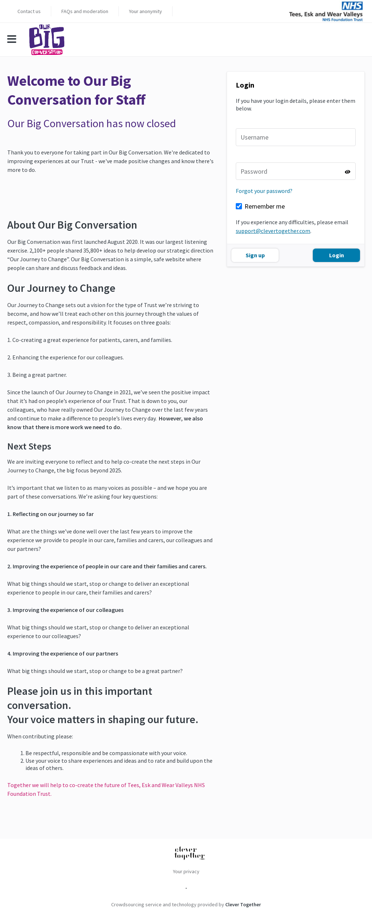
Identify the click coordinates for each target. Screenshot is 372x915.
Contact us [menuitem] (29, 11)
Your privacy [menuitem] (186, 871)
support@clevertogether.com (273, 230)
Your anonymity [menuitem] (145, 11)
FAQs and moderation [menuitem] (84, 11)
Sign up (255, 255)
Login (336, 255)
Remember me (264, 206)
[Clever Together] (190, 854)
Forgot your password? (264, 190)
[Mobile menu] (15, 39)
